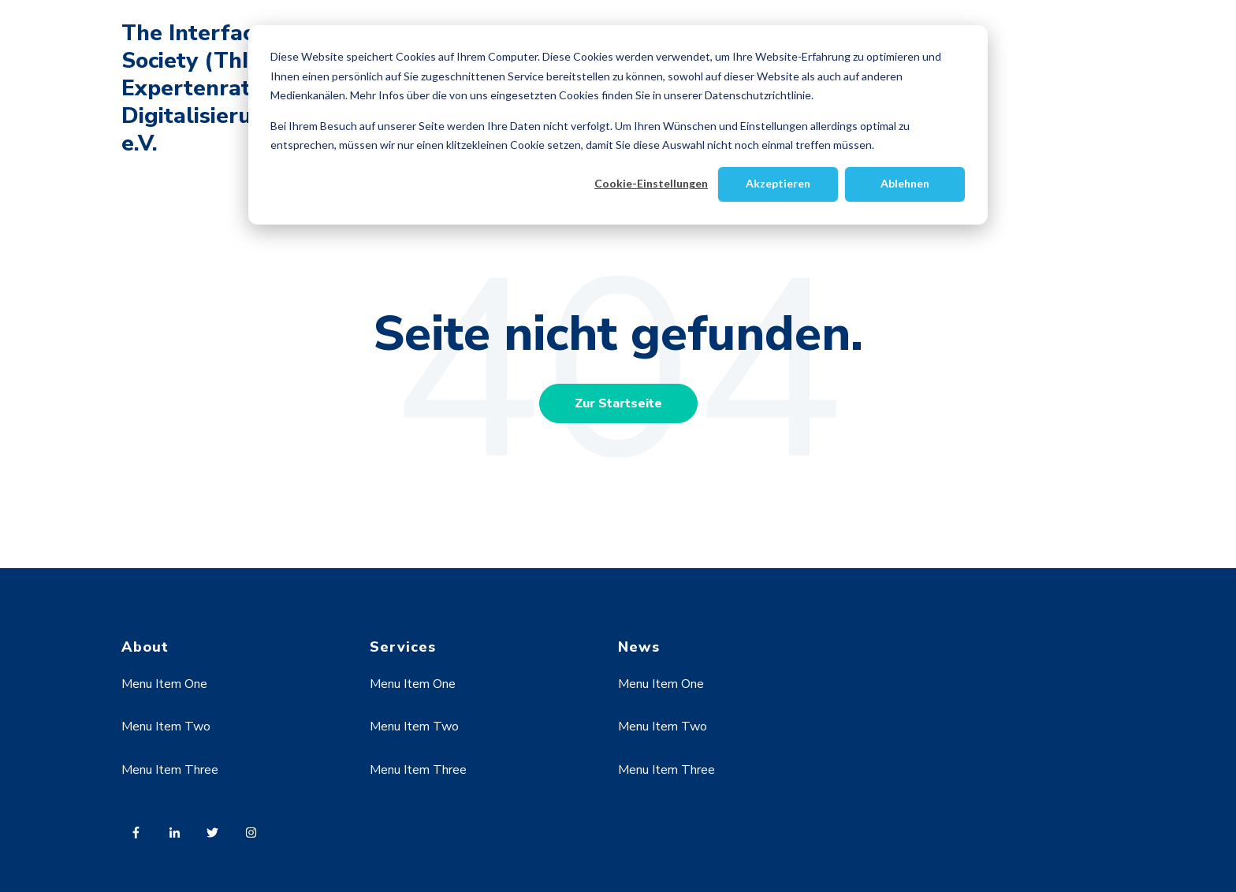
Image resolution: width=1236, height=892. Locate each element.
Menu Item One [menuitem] (164, 684)
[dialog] (618, 125)
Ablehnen (904, 183)
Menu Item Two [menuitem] (165, 726)
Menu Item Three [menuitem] (169, 770)
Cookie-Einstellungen (651, 183)
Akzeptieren (778, 183)
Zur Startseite (618, 403)
